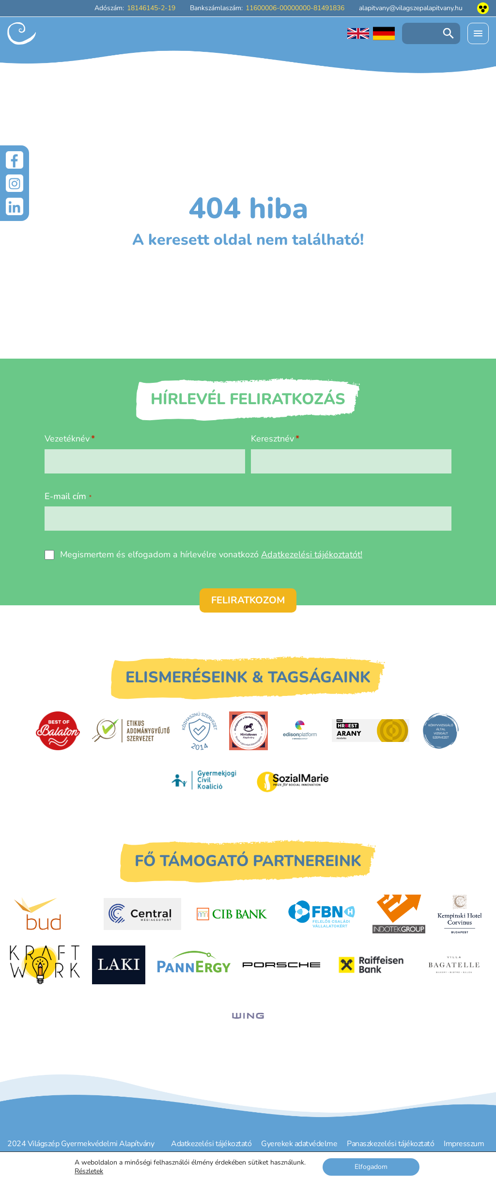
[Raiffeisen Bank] (371, 964)
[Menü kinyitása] (478, 33)
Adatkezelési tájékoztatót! (311, 554)
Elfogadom (371, 1166)
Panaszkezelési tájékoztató (390, 1143)
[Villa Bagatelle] (454, 965)
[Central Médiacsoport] (142, 914)
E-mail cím (68, 496)
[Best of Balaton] (58, 730)
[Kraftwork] (44, 965)
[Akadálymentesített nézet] (483, 8)
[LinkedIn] (14, 206)
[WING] (248, 1015)
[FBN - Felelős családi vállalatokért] (321, 914)
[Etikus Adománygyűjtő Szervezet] (131, 730)
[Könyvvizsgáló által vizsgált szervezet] (440, 730)
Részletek (89, 1171)
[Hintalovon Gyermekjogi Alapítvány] (248, 730)
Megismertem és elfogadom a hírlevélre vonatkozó (211, 554)
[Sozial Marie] (292, 781)
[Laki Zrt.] (118, 965)
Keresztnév (272, 438)
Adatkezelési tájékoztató (211, 1143)
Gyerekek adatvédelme (299, 1143)
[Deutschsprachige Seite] (384, 33)
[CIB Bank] (232, 914)
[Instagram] (14, 183)
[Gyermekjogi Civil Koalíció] (205, 781)
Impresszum (464, 1143)
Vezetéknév (67, 438)
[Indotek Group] (398, 914)
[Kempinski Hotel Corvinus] (459, 914)
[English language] (358, 33)
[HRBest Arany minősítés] (370, 730)
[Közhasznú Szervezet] (199, 730)
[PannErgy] (194, 965)
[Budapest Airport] (53, 914)
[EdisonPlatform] (300, 730)
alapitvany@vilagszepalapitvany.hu (411, 8)
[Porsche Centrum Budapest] (281, 965)
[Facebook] (14, 160)
